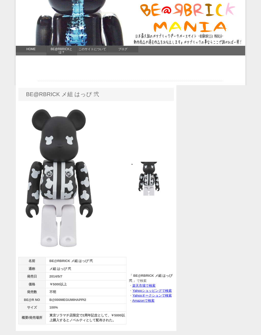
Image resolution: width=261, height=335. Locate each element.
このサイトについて (92, 49)
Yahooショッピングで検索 (152, 291)
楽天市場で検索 (143, 285)
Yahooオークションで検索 (152, 295)
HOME (31, 49)
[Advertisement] (130, 69)
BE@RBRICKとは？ (62, 50)
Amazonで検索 (143, 300)
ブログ (122, 49)
